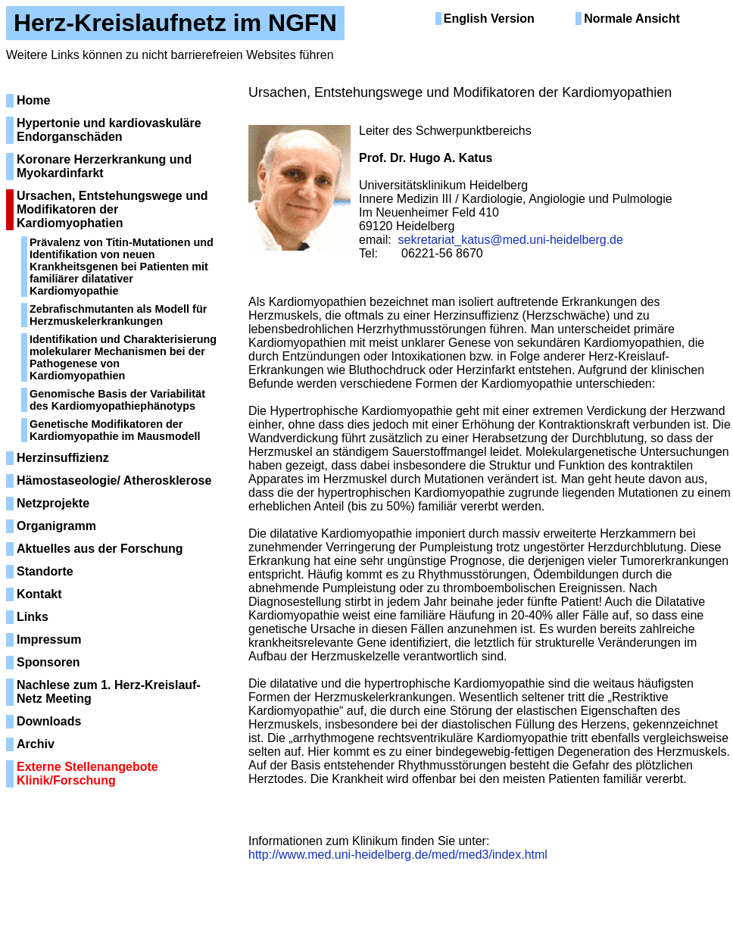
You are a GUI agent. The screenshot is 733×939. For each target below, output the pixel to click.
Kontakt (39, 594)
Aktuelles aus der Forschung (100, 548)
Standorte (45, 571)
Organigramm (56, 525)
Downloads (49, 721)
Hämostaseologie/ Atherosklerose (114, 480)
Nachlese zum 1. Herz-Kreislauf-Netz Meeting (109, 692)
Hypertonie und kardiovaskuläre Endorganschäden (109, 130)
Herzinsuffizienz (63, 457)
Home (33, 100)
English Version (489, 18)
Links (32, 616)
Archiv (36, 744)
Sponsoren (48, 662)
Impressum (49, 639)
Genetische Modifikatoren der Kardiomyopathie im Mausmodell (115, 430)
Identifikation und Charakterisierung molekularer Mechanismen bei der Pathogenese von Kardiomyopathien (123, 357)
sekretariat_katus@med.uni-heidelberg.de (510, 239)
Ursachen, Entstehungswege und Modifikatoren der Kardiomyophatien (112, 209)
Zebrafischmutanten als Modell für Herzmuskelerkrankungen (118, 315)
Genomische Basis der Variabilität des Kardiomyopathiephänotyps (117, 400)
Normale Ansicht (632, 18)
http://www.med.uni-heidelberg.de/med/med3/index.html (397, 854)
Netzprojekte (53, 503)
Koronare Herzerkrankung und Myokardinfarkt (104, 166)
